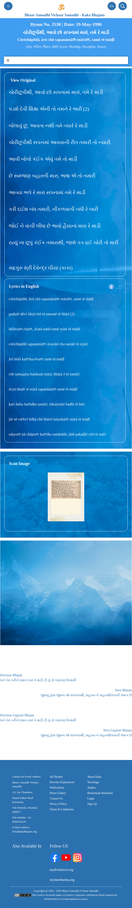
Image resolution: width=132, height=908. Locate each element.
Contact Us (56, 798)
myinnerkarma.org (62, 879)
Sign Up (92, 803)
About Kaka (94, 776)
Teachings (93, 782)
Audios (91, 787)
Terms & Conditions (62, 809)
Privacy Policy (58, 803)
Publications (57, 787)
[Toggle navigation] (8, 6)
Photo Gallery (58, 793)
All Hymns (56, 776)
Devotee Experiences (62, 782)
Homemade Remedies (100, 793)
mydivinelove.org (61, 869)
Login (90, 798)
